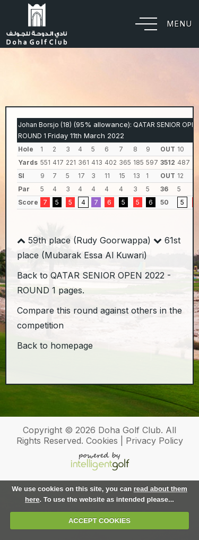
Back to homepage (55, 345)
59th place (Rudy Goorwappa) (84, 240)
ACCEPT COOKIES (99, 521)
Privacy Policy (154, 440)
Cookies (102, 440)
